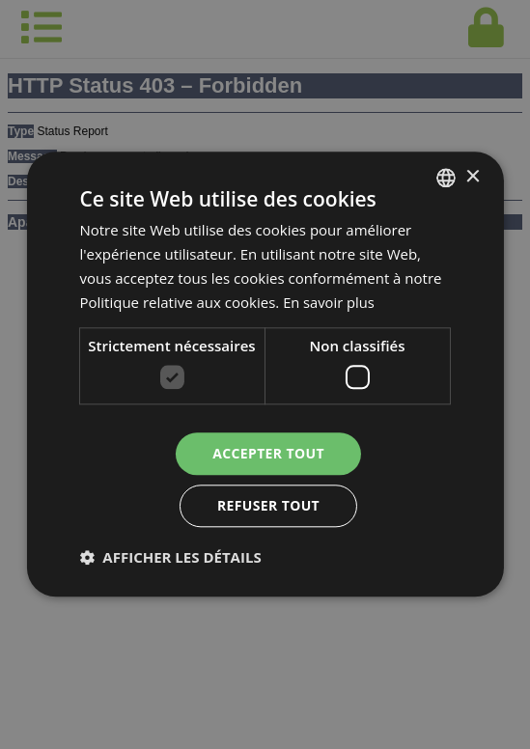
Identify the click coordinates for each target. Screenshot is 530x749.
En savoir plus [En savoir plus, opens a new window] (330, 302)
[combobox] (446, 177)
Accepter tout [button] (268, 453)
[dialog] (264, 374)
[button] (170, 558)
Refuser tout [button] (269, 506)
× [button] (472, 177)
